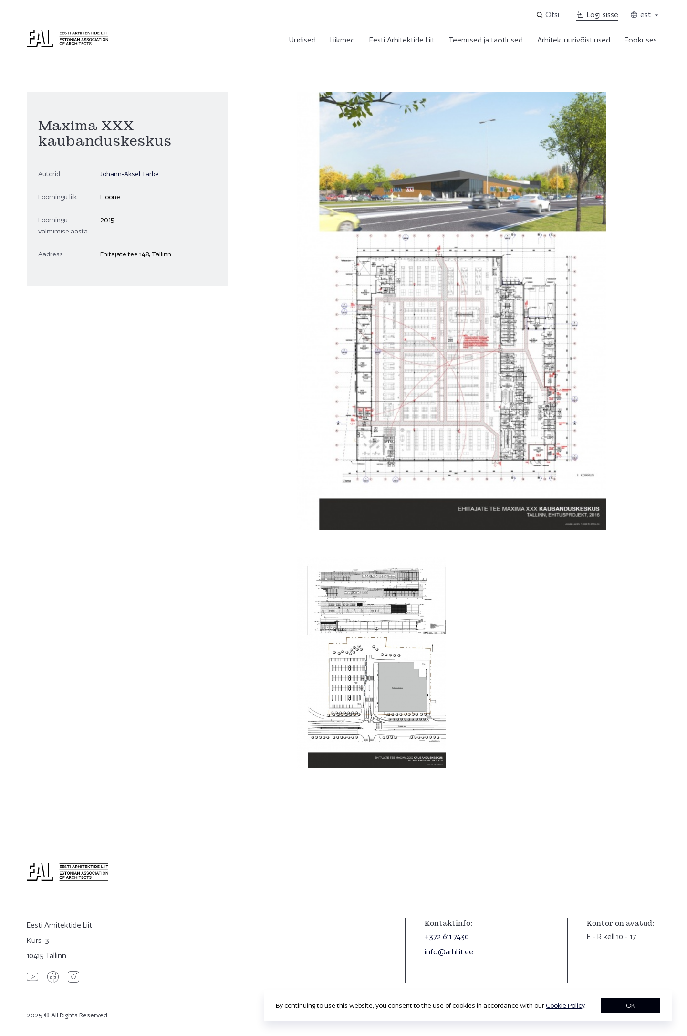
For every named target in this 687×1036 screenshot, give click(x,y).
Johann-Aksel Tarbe (129, 174)
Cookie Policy (565, 1005)
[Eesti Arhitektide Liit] (67, 45)
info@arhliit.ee (449, 951)
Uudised (302, 39)
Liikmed (342, 39)
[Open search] (548, 15)
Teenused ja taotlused (486, 39)
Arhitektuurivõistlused (573, 39)
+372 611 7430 (448, 936)
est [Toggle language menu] (645, 14)
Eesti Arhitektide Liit (402, 39)
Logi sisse (597, 14)
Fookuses (641, 39)
